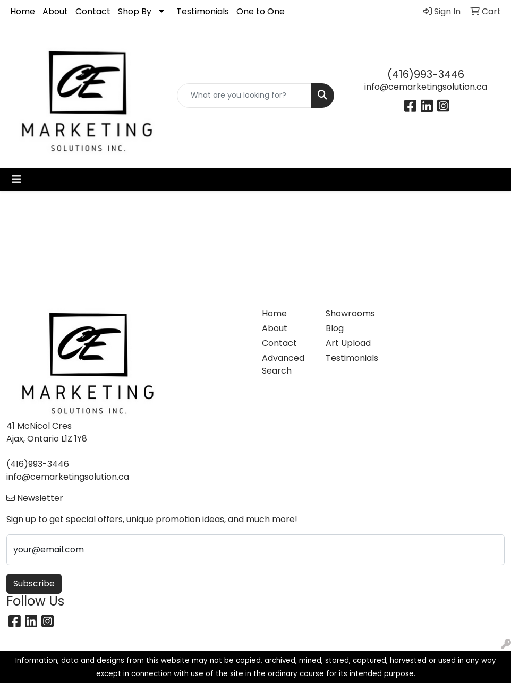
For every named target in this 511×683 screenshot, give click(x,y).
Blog (335, 328)
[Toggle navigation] (16, 179)
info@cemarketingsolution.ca (425, 87)
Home (22, 11)
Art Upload (348, 343)
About (55, 11)
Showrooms (350, 313)
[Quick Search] (244, 95)
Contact (92, 11)
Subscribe (34, 583)
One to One (260, 11)
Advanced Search (283, 364)
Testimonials (202, 11)
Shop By (134, 11)
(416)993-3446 (425, 74)
